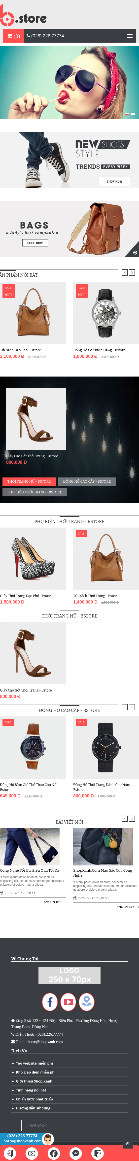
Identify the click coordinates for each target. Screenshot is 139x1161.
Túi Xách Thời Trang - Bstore (96, 596)
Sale (8, 288)
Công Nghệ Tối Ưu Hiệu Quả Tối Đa (29, 870)
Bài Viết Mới (69, 822)
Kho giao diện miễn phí (35, 1072)
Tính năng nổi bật (31, 1090)
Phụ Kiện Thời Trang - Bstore (34, 492)
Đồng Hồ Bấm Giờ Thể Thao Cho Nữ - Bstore (29, 787)
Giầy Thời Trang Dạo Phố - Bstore (26, 596)
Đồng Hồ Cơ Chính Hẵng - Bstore (99, 350)
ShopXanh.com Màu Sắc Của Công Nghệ (102, 873)
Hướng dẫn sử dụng (33, 1108)
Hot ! (8, 294)
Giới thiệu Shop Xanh (34, 1081)
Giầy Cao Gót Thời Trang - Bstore (32, 456)
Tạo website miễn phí (34, 1063)
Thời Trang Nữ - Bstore (29, 481)
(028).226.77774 (45, 35)
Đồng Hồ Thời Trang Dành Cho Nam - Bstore (103, 787)
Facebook (37, 1125)
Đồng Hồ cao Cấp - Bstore (87, 481)
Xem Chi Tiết (54, 902)
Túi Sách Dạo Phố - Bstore (20, 350)
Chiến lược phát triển (34, 1099)
